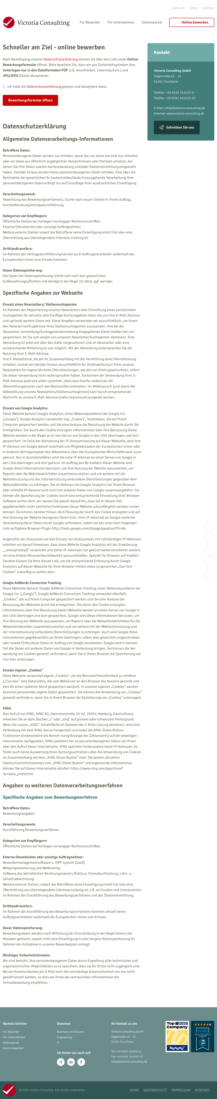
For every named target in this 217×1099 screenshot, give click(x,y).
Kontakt (208, 8)
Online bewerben (195, 22)
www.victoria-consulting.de (185, 113)
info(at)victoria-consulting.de (184, 108)
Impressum (181, 1090)
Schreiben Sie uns (180, 127)
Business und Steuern (70, 1032)
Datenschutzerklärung (60, 59)
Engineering (64, 1037)
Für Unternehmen (121, 22)
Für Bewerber (90, 22)
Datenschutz (155, 1090)
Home (134, 1090)
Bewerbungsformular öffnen (30, 100)
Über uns (178, 8)
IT (58, 1043)
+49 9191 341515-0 (128, 1051)
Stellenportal (152, 22)
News (193, 8)
